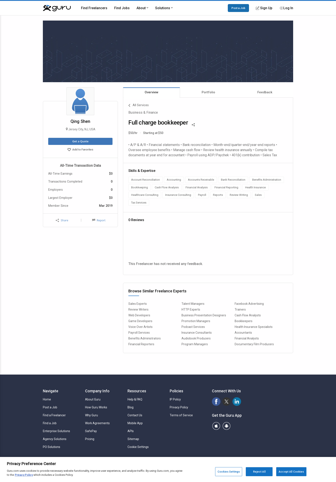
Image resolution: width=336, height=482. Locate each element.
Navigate (50, 391)
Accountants (243, 332)
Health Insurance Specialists (254, 327)
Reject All (259, 471)
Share (62, 220)
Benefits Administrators (144, 338)
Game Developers (140, 321)
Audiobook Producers (196, 338)
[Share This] (193, 124)
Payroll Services (139, 332)
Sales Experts (137, 303)
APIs (131, 431)
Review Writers (138, 309)
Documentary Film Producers (254, 344)
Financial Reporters (141, 344)
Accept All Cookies (291, 471)
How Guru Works (96, 407)
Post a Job (238, 8)
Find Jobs (122, 8)
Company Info (97, 391)
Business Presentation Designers (204, 315)
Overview (151, 92)
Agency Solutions (54, 439)
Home (47, 399)
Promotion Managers (196, 321)
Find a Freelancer (54, 415)
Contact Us (135, 415)
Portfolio (208, 92)
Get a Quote (80, 141)
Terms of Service (181, 415)
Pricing (89, 439)
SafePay (91, 431)
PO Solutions (51, 447)
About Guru (92, 399)
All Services (138, 105)
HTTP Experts (191, 309)
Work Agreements (97, 423)
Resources (137, 391)
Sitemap (133, 439)
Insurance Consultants (197, 332)
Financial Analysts (247, 338)
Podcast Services (193, 327)
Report (98, 220)
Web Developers (139, 315)
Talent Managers (193, 303)
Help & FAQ (135, 399)
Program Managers (195, 344)
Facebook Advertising (249, 303)
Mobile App (135, 423)
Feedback (264, 92)
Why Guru (91, 415)
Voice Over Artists (140, 327)
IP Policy (175, 399)
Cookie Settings (138, 447)
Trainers (240, 309)
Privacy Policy (179, 407)
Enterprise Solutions (56, 431)
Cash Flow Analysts (248, 315)
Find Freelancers (94, 8)
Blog (131, 407)
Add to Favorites (80, 150)
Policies (176, 391)
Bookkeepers (243, 321)
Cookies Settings (229, 471)
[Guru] (57, 8)
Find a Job (50, 423)
